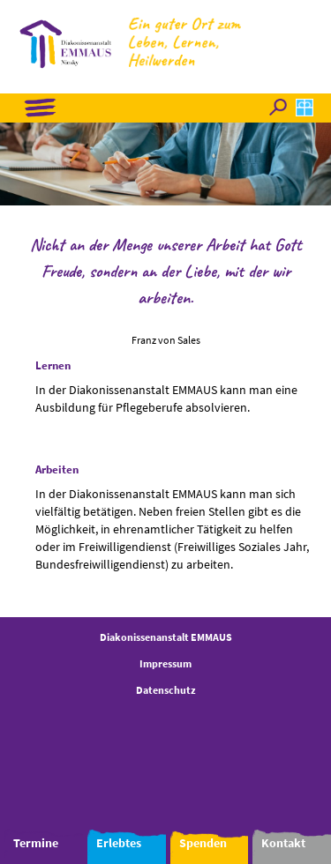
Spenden (203, 843)
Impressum (165, 663)
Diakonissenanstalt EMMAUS (166, 637)
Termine (35, 843)
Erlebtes (118, 843)
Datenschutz (166, 689)
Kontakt (283, 843)
